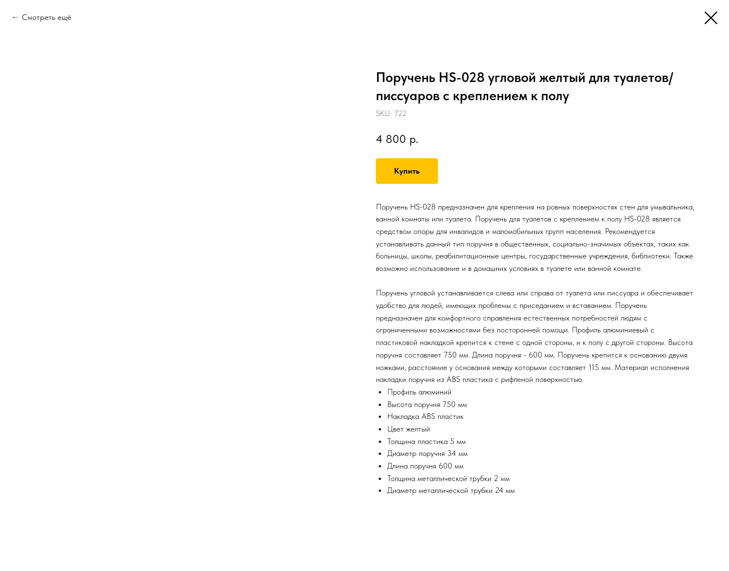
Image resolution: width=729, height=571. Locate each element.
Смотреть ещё (46, 17)
